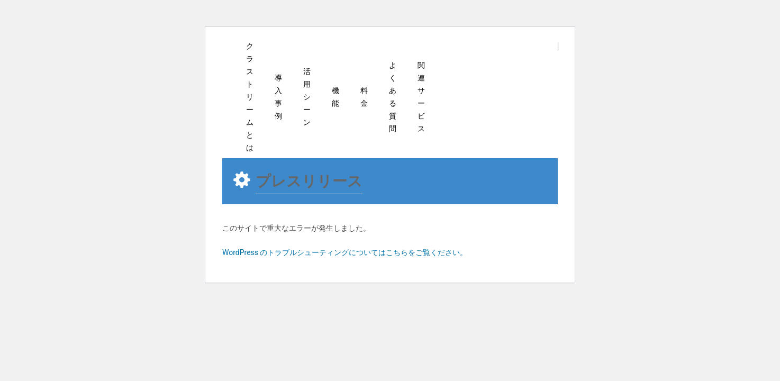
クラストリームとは (249, 97)
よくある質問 (392, 97)
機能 (335, 96)
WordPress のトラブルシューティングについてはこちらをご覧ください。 (345, 252)
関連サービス (421, 97)
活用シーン (307, 96)
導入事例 (278, 97)
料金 (364, 96)
